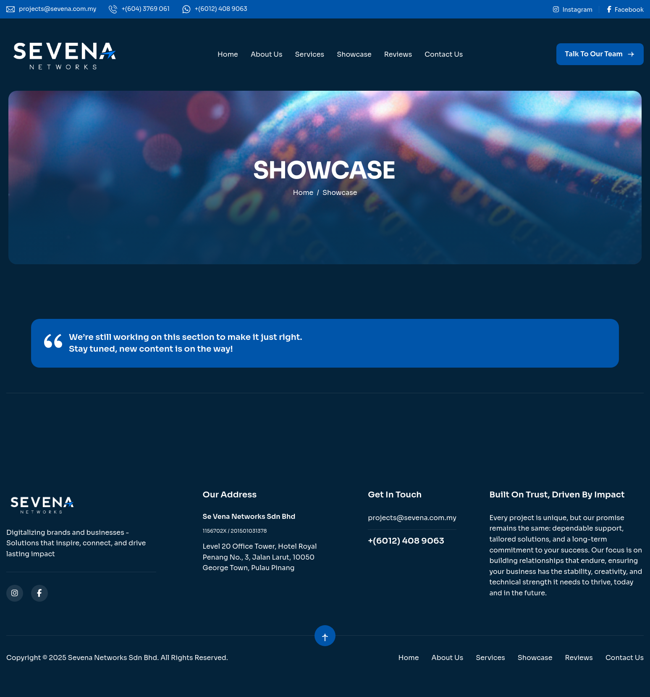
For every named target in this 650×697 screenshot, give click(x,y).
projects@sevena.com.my (57, 9)
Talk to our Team (594, 54)
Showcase (354, 54)
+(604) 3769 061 (145, 9)
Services (310, 54)
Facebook (625, 9)
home (303, 192)
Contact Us (444, 54)
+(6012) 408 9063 (221, 9)
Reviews (398, 54)
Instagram (572, 9)
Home (228, 54)
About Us (267, 54)
